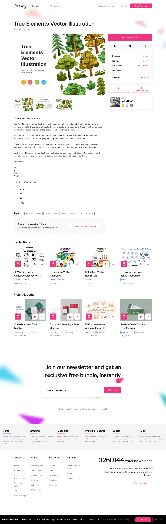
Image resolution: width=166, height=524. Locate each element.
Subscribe (112, 390)
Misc (87, 332)
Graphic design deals (73, 467)
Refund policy (37, 475)
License (34, 480)
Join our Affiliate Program (84, 226)
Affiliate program (21, 496)
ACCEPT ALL (142, 519)
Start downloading (19, 477)
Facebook (53, 480)
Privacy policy (37, 466)
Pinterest (53, 485)
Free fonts (71, 473)
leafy (73, 213)
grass (47, 213)
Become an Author (107, 6)
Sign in (124, 6)
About (16, 466)
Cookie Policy (123, 520)
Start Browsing (140, 483)
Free (25, 332)
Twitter (52, 471)
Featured (26, 279)
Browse (39, 6)
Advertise (35, 485)
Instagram (53, 475)
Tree (80, 213)
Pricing (17, 491)
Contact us (36, 490)
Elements (89, 213)
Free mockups (73, 478)
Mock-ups (18, 332)
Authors (17, 471)
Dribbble (52, 466)
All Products (19, 29)
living (64, 213)
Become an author (18, 484)
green (56, 213)
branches (29, 213)
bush (39, 213)
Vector (30, 29)
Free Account (141, 6)
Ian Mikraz (127, 101)
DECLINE (158, 519)
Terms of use (36, 471)
